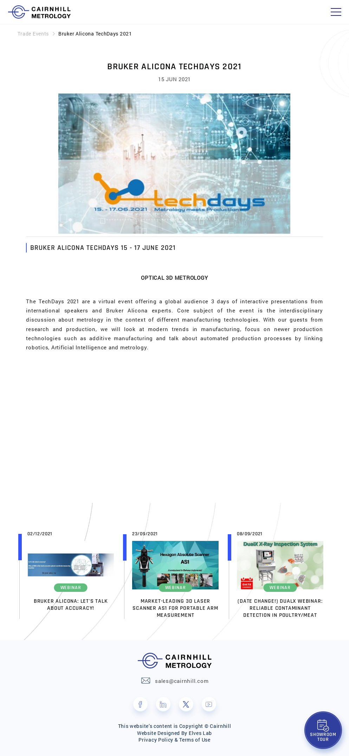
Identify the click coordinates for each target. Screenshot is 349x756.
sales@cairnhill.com (181, 680)
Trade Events (33, 33)
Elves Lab (200, 733)
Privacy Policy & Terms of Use (174, 739)
